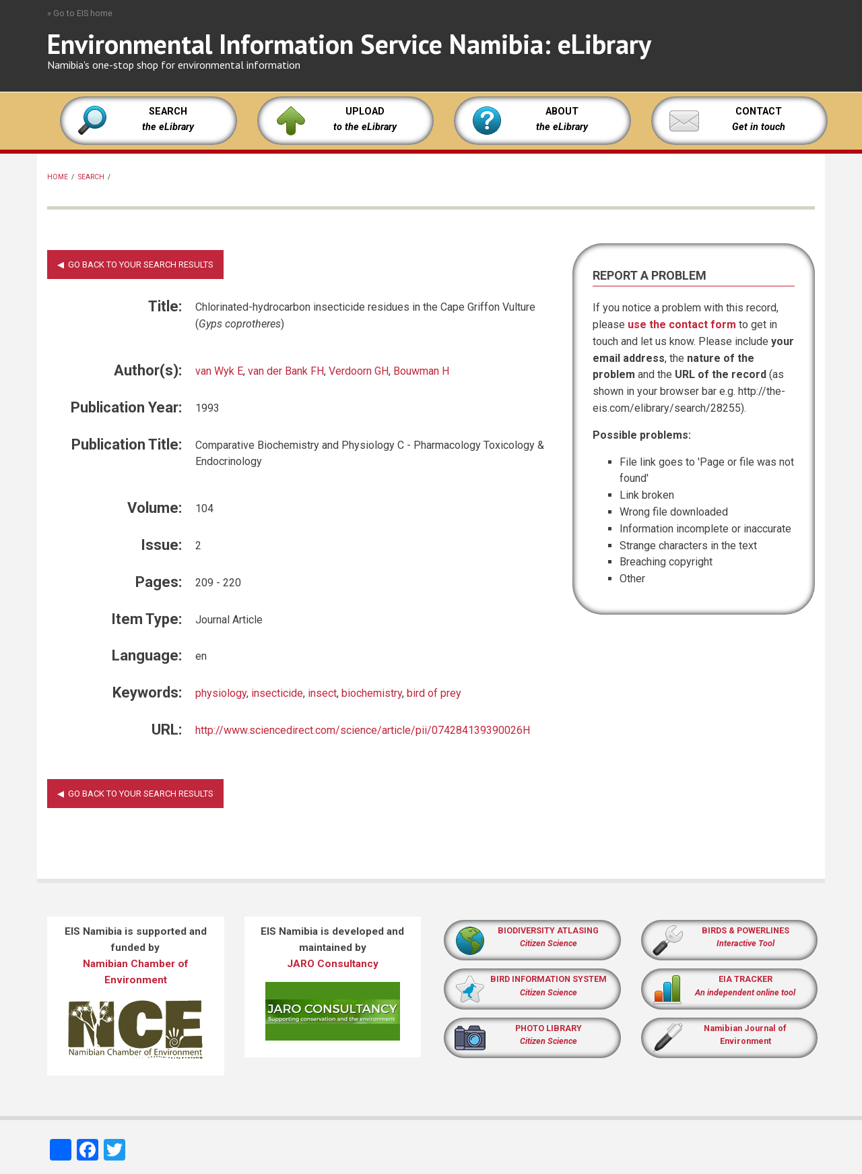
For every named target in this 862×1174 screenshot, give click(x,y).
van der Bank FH (286, 371)
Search (91, 177)
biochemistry (371, 693)
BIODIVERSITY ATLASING (548, 930)
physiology (220, 693)
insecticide (277, 693)
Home (57, 177)
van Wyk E (219, 371)
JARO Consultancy (332, 964)
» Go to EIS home (79, 13)
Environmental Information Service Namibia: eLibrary (349, 43)
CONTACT (758, 111)
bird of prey (434, 693)
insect (322, 693)
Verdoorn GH (359, 371)
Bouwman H (421, 371)
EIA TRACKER (745, 979)
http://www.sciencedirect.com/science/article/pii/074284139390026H (362, 730)
